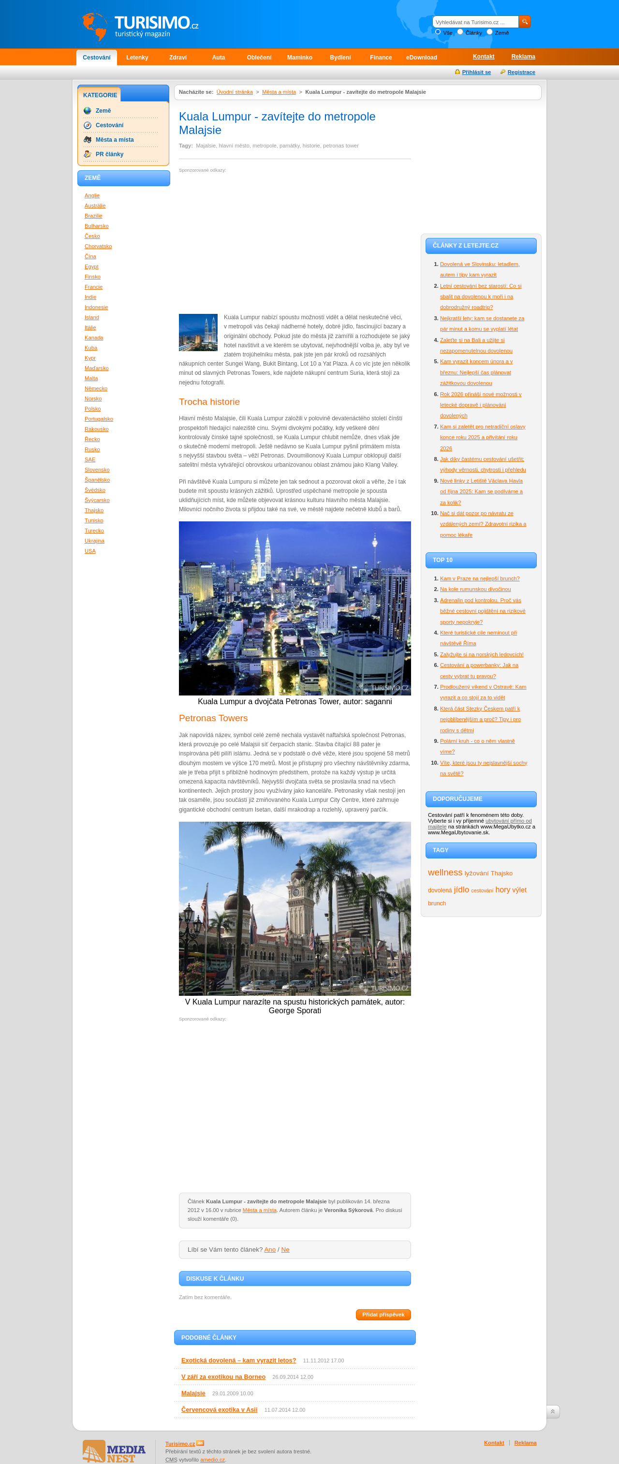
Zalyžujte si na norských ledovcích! (482, 654)
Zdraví (178, 57)
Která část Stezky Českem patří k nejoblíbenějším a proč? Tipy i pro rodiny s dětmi (480, 719)
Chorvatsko (98, 246)
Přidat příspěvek (383, 1314)
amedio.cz (212, 1460)
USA (90, 551)
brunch (437, 903)
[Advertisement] (260, 243)
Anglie (92, 195)
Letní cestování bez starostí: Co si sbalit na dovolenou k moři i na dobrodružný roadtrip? (481, 297)
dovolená (440, 890)
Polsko (93, 409)
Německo (96, 388)
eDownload (421, 57)
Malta (91, 378)
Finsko (93, 277)
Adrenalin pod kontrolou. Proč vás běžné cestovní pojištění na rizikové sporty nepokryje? (483, 611)
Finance (381, 57)
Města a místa (279, 92)
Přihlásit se (476, 72)
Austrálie (95, 205)
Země (502, 33)
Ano (270, 1249)
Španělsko (97, 480)
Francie (94, 287)
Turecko (94, 530)
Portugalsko (99, 419)
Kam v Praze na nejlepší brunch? (480, 578)
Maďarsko (97, 368)
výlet (519, 890)
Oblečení (259, 57)
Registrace (521, 72)
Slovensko (97, 470)
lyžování (477, 873)
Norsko (93, 398)
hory (503, 890)
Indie (90, 297)
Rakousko (97, 429)
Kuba (91, 348)
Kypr (90, 358)
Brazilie (94, 216)
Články (474, 33)
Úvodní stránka (235, 92)
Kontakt (484, 56)
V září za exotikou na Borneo (223, 1376)
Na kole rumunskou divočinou (475, 589)
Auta (218, 57)
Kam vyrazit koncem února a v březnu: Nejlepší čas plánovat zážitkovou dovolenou (476, 372)
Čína (90, 256)
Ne (285, 1249)
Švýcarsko (97, 500)
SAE (90, 459)
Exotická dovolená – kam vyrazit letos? (238, 1360)
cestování (482, 890)
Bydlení (340, 57)
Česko (92, 236)
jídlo (462, 889)
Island (92, 317)
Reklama (523, 56)
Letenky (137, 57)
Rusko (92, 449)
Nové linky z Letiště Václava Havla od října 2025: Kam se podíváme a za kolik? (481, 491)
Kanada (94, 337)
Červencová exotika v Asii (219, 1409)
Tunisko (94, 520)
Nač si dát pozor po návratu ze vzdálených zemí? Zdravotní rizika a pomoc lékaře (483, 524)
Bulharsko (97, 226)
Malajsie (193, 1393)
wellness (445, 872)
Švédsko (95, 490)
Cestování (96, 57)
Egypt (92, 266)
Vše (447, 33)
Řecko (92, 439)
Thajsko (502, 873)
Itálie (90, 327)
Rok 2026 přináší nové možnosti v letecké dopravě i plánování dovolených (481, 405)
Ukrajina (94, 541)
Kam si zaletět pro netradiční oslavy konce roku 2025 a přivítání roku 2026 (483, 437)
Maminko (299, 57)
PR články (109, 154)
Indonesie (96, 307)
